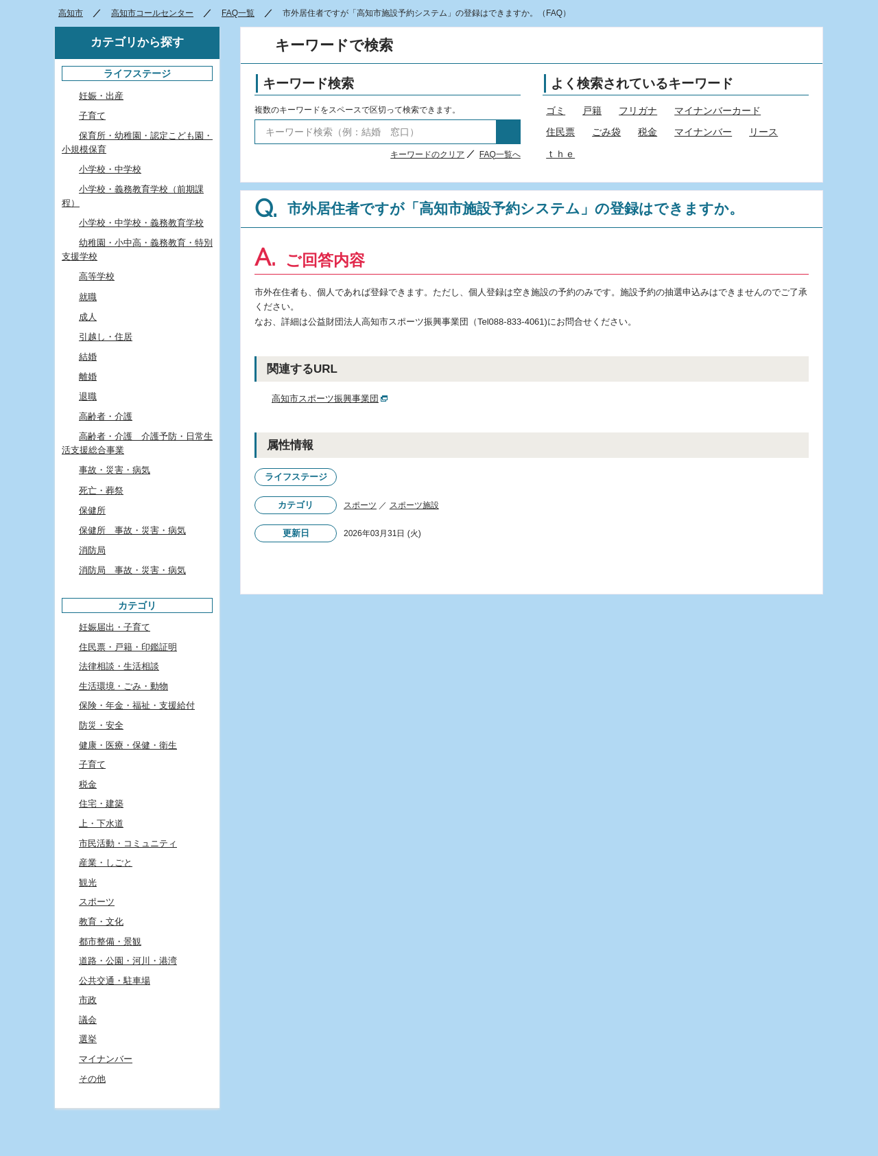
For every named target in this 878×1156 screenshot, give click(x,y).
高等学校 (97, 276)
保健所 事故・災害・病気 (132, 530)
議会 (88, 1020)
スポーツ (360, 505)
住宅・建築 (101, 803)
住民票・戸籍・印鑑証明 (128, 647)
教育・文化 (101, 921)
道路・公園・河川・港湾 (128, 961)
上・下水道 (101, 823)
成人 (88, 317)
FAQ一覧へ (500, 154)
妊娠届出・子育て (114, 627)
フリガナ (638, 110)
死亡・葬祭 (101, 490)
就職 (88, 297)
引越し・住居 (105, 337)
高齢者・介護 (105, 416)
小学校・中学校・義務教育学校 (141, 223)
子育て (92, 116)
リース (763, 131)
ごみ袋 (606, 131)
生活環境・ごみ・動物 (123, 686)
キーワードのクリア (427, 154)
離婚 (88, 376)
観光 (88, 882)
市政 (88, 1000)
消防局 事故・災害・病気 (132, 570)
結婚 (88, 356)
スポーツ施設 (414, 505)
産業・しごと (105, 862)
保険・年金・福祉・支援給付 (137, 705)
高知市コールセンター (152, 13)
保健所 (92, 510)
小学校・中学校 (110, 169)
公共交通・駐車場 (114, 980)
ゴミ (555, 110)
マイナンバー (703, 131)
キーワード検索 (308, 83)
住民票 (560, 131)
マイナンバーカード (717, 110)
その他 (92, 1079)
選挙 (88, 1039)
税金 (647, 131)
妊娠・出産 (101, 96)
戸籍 (592, 110)
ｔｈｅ (560, 153)
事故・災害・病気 (114, 470)
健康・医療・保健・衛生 (128, 745)
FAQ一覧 (238, 13)
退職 (88, 396)
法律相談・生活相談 (119, 666)
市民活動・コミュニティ (128, 843)
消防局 (92, 550)
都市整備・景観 (110, 941)
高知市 (70, 13)
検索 (508, 131)
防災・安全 (101, 725)
